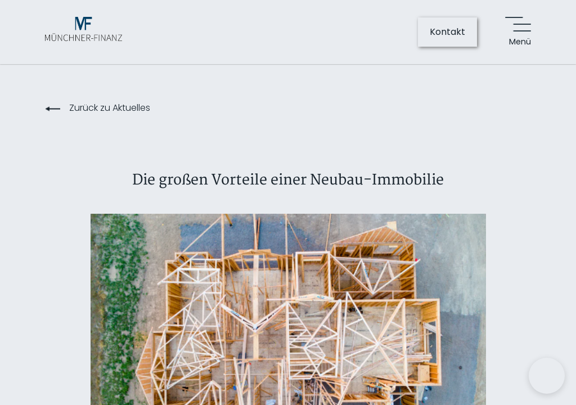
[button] (547, 376)
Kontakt (447, 31)
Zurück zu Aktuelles (109, 107)
